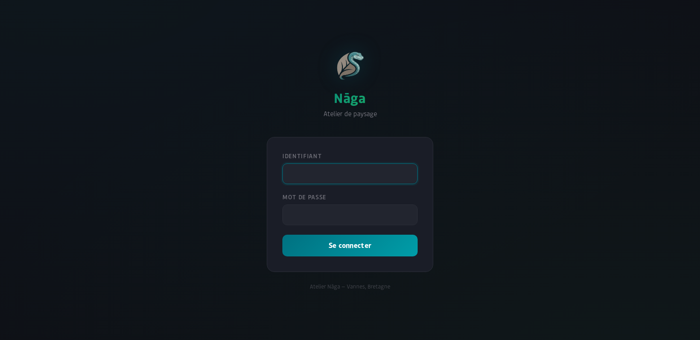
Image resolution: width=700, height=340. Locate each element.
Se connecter (350, 245)
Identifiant (302, 156)
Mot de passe (304, 197)
